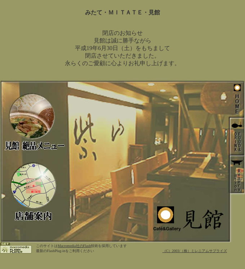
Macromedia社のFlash (74, 246)
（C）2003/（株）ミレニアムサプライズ (194, 251)
